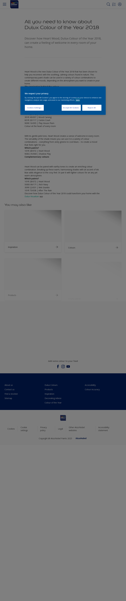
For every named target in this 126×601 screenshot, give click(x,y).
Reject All (92, 108)
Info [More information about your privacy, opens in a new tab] (78, 100)
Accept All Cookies (71, 108)
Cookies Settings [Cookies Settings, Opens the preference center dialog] (34, 108)
